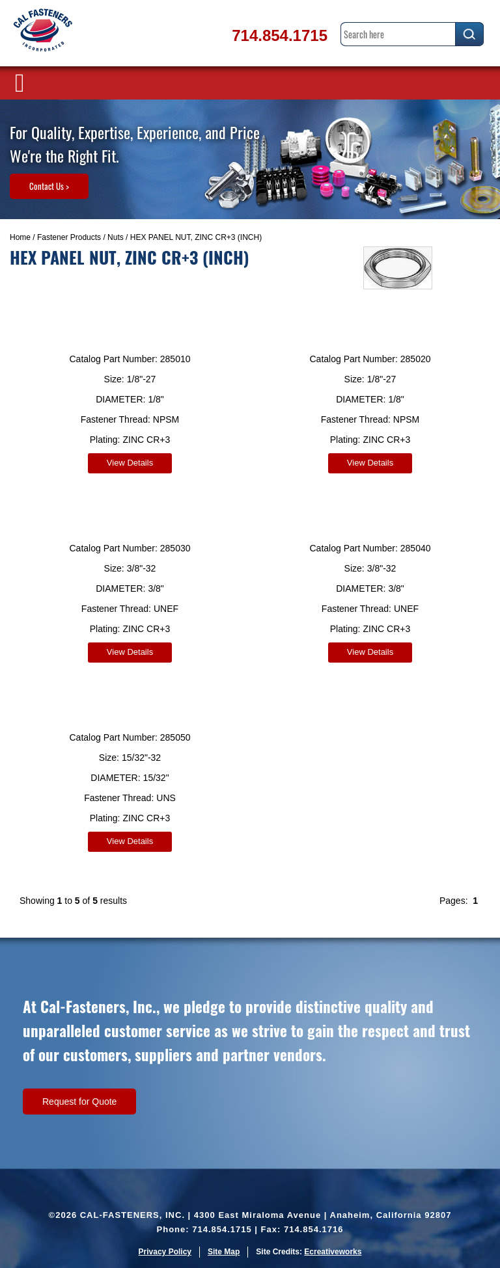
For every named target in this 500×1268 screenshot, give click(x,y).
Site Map (224, 1251)
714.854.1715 (279, 35)
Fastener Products (69, 237)
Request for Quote (79, 1101)
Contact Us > (49, 185)
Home (20, 237)
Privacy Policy (165, 1251)
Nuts (115, 237)
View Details (130, 463)
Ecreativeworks (332, 1251)
